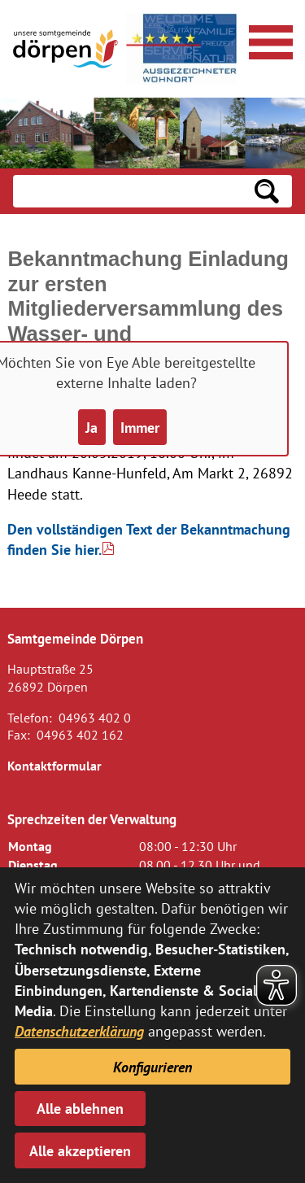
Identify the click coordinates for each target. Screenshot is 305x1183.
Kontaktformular (54, 765)
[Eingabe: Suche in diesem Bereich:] (127, 191)
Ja (91, 427)
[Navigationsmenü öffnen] (268, 40)
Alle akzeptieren (80, 1151)
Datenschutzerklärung (79, 1031)
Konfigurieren (152, 1067)
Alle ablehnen (80, 1108)
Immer (139, 427)
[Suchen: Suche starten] (267, 191)
